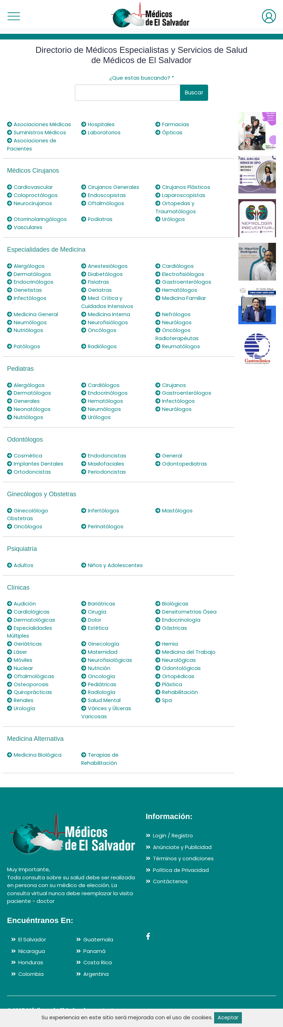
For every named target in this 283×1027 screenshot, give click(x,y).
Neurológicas (175, 655)
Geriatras (96, 288)
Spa (163, 695)
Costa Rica (97, 956)
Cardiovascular (30, 186)
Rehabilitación (177, 686)
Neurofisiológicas (107, 655)
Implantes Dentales (36, 460)
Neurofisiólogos (104, 320)
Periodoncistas (104, 468)
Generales (24, 398)
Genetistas (25, 288)
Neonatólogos (29, 406)
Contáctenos (170, 875)
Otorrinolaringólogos (37, 218)
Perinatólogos (102, 523)
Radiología (98, 686)
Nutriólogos (25, 328)
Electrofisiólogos (180, 272)
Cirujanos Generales (111, 186)
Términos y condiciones (183, 852)
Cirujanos (170, 382)
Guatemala (98, 933)
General (169, 452)
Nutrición (96, 663)
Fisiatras (95, 280)
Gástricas (171, 623)
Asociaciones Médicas (39, 124)
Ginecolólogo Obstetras (28, 511)
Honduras (30, 956)
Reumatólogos (178, 344)
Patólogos (24, 344)
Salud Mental (101, 695)
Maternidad (99, 647)
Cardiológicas (28, 607)
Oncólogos (98, 328)
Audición (21, 599)
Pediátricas (99, 679)
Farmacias (172, 124)
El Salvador (32, 933)
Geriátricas (25, 639)
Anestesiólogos (105, 264)
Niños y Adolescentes (112, 561)
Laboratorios (101, 132)
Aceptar (228, 1017)
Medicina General (33, 312)
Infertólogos (100, 507)
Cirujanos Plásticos (183, 186)
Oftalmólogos (102, 202)
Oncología (98, 671)
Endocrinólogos (30, 280)
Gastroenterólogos (184, 280)
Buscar (194, 92)
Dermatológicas (31, 615)
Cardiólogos (174, 264)
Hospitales (98, 124)
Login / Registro (173, 829)
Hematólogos (176, 288)
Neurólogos (173, 320)
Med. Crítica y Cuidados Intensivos (107, 300)
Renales (20, 695)
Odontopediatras (181, 460)
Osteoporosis (28, 679)
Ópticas (169, 132)
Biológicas (171, 599)
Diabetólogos (102, 272)
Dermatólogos (29, 272)
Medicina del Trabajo (185, 647)
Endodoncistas (104, 452)
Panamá (94, 944)
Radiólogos (99, 344)
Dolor (91, 615)
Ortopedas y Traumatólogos (175, 206)
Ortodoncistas (29, 468)
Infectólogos (27, 296)
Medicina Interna (106, 312)
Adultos (20, 561)
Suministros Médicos (37, 132)
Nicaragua (31, 944)
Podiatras (97, 218)
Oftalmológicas (30, 671)
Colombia (31, 967)
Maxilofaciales (102, 460)
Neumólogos (27, 320)
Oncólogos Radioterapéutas (177, 332)
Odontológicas (178, 663)
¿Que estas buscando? (141, 77)
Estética (95, 623)
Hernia (167, 639)
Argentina (96, 967)
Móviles (20, 655)
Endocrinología (177, 615)
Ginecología (100, 639)
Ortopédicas (175, 671)
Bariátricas (98, 599)
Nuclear (20, 663)
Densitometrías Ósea (186, 607)
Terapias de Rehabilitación (100, 753)
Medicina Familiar (180, 296)
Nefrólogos (173, 312)
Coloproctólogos (32, 194)
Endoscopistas (103, 194)
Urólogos (170, 218)
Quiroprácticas (29, 686)
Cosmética (25, 452)
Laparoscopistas (180, 194)
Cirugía (94, 607)
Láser (17, 647)
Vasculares (25, 226)
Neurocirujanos (29, 202)
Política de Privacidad (181, 864)
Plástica (169, 679)
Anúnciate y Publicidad (182, 841)
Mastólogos (174, 507)
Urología (21, 702)
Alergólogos (26, 264)
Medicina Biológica (34, 749)
